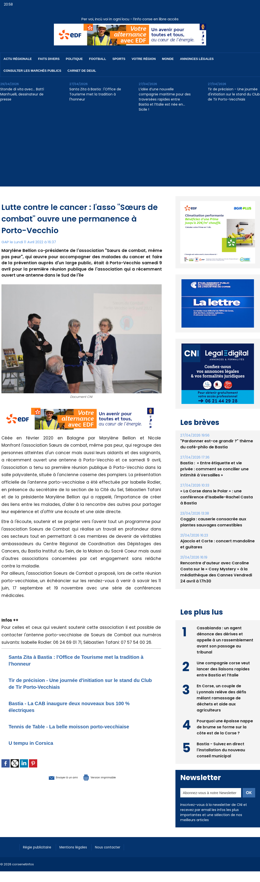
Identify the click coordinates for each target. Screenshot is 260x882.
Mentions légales (78, 835)
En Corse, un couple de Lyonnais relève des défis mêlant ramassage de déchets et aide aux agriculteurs (222, 686)
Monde (167, 59)
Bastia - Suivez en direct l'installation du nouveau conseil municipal (221, 738)
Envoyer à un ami (55, 777)
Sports (118, 59)
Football (97, 59)
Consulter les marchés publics (32, 70)
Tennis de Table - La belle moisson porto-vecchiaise (80, 726)
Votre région (144, 59)
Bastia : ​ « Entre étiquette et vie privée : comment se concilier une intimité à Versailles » (217, 458)
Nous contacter (116, 835)
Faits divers (49, 59)
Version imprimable (106, 777)
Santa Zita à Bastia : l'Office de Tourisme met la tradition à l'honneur (95, 94)
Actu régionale (18, 59)
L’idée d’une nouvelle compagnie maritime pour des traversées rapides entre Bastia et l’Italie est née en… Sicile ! (165, 99)
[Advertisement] (130, 152)
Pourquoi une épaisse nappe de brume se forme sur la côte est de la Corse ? (225, 715)
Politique (74, 59)
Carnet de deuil (81, 70)
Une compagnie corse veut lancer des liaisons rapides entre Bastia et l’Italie (223, 657)
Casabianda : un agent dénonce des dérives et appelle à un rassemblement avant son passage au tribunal (225, 628)
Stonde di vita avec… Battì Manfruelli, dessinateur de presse (22, 94)
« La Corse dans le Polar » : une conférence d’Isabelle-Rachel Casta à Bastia (216, 486)
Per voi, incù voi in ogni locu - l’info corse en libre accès (130, 19)
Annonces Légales (197, 59)
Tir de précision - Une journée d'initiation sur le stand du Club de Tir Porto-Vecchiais (234, 94)
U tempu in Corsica (35, 742)
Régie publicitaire (39, 835)
